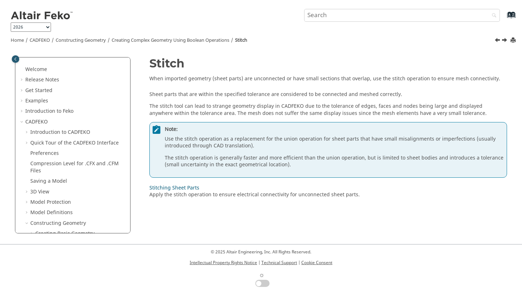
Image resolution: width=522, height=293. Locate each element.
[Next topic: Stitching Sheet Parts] (505, 41)
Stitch (241, 40)
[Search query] (402, 15)
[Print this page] (514, 40)
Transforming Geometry (64, 205)
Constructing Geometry (81, 40)
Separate (51, 128)
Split (45, 118)
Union (47, 86)
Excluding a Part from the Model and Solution (79, 219)
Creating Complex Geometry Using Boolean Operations (170, 40)
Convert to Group (60, 138)
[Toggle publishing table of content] (15, 59)
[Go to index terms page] (504, 18)
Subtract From (57, 97)
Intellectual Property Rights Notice (223, 262)
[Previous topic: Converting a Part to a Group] (498, 41)
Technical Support (279, 262)
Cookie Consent (316, 262)
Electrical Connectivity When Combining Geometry (74, 174)
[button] (32, 58)
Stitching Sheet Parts (70, 159)
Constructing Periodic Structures (74, 58)
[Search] (492, 16)
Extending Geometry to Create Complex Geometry (71, 191)
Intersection (54, 107)
